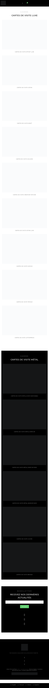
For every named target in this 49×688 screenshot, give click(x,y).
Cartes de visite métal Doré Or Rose (24, 467)
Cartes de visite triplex (24, 302)
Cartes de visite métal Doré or (24, 431)
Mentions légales (33, 669)
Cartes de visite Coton (24, 87)
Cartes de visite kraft (24, 123)
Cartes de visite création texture (24, 194)
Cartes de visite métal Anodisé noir (24, 503)
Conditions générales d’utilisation (29, 670)
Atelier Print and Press (12, 669)
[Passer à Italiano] (28, 685)
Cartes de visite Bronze (24, 574)
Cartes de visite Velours (24, 159)
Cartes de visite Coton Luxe (24, 230)
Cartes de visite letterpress (24, 337)
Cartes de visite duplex (24, 266)
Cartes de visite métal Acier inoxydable (24, 396)
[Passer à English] (13, 685)
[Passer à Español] (36, 685)
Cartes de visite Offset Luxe (24, 52)
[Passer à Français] (21, 685)
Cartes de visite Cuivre (24, 539)
